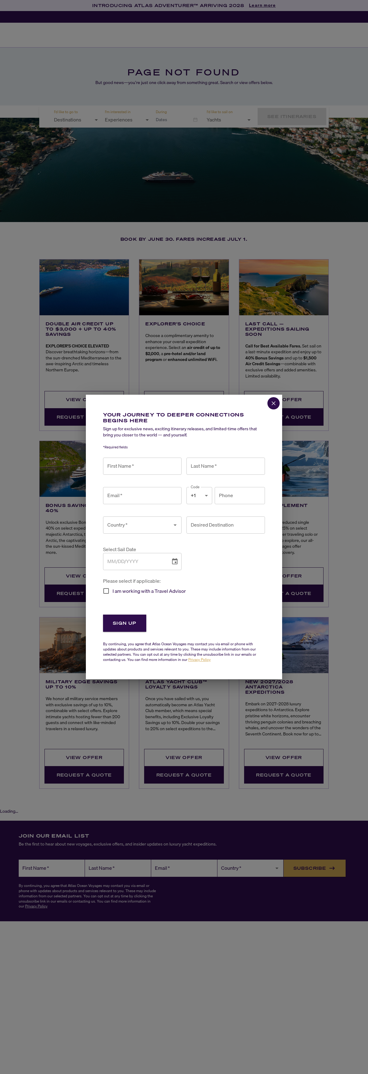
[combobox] (138, 525)
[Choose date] (175, 561)
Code (195, 486)
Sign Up (124, 623)
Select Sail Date (119, 549)
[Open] (175, 525)
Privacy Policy (199, 659)
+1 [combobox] (193, 495)
